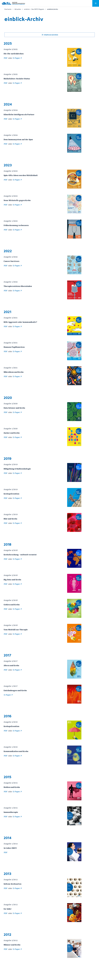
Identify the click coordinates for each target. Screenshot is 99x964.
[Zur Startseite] (13, 3)
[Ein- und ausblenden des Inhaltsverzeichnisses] (49, 34)
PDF (5, 58)
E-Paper (16, 58)
